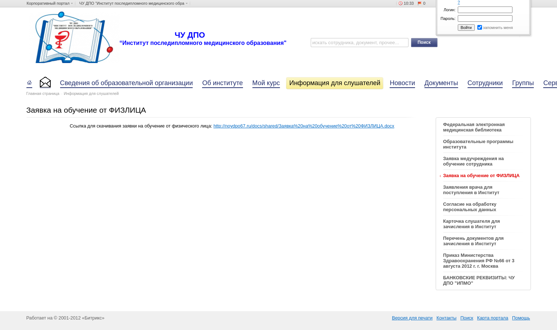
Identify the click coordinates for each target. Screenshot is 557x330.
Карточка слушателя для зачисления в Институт (471, 223)
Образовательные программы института (478, 144)
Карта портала (492, 318)
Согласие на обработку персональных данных (470, 206)
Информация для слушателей (91, 93)
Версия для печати (412, 318)
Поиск (466, 318)
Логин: (450, 10)
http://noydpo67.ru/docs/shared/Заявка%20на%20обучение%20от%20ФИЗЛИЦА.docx (303, 126)
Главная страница (42, 93)
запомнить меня (498, 27)
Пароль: (448, 18)
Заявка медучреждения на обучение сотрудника (473, 161)
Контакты (446, 318)
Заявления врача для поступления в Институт (471, 189)
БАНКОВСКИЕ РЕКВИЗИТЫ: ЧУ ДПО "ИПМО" (479, 280)
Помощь (521, 318)
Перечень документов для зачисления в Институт (473, 240)
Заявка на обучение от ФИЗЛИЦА (481, 175)
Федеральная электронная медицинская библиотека (474, 127)
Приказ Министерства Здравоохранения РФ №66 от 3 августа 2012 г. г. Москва (479, 260)
